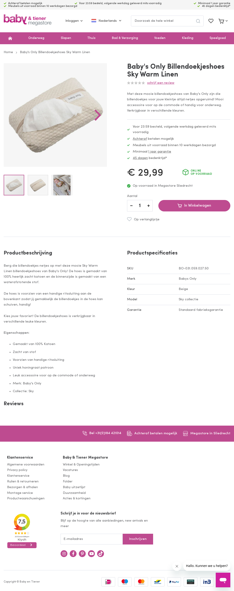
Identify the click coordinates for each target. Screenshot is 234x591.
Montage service (20, 493)
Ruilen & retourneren (23, 481)
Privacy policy (17, 470)
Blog (66, 476)
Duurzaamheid (74, 493)
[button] (98, 115)
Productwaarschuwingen (26, 498)
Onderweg (36, 38)
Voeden (159, 38)
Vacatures (70, 470)
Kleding (187, 38)
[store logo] (27, 21)
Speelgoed (218, 38)
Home (8, 52)
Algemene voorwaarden (25, 464)
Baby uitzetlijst (74, 487)
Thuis (91, 38)
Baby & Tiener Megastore (85, 458)
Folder (67, 481)
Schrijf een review (160, 83)
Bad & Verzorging (125, 38)
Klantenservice (20, 458)
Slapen (66, 38)
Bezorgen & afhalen (22, 487)
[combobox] (167, 21)
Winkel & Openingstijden (81, 464)
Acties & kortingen (76, 498)
